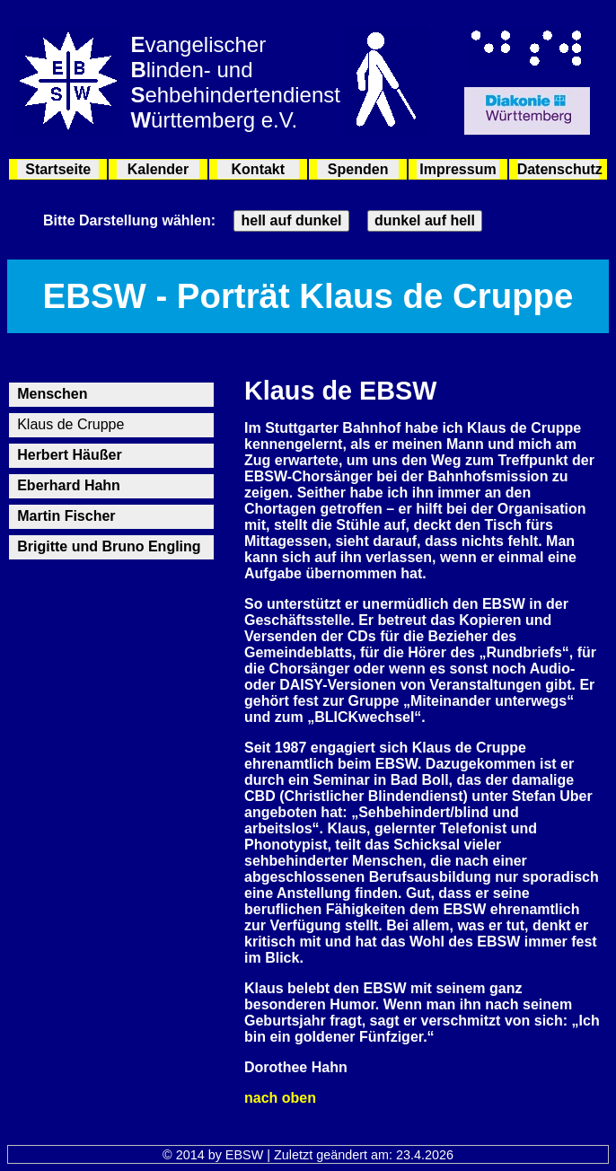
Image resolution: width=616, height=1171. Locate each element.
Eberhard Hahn (68, 485)
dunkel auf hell (424, 220)
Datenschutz (558, 169)
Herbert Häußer (69, 454)
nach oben (280, 1097)
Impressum (457, 169)
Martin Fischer (66, 516)
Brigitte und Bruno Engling (108, 546)
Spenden (358, 169)
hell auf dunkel (291, 220)
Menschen (52, 393)
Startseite (58, 169)
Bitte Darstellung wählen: (129, 220)
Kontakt (259, 169)
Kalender (158, 169)
